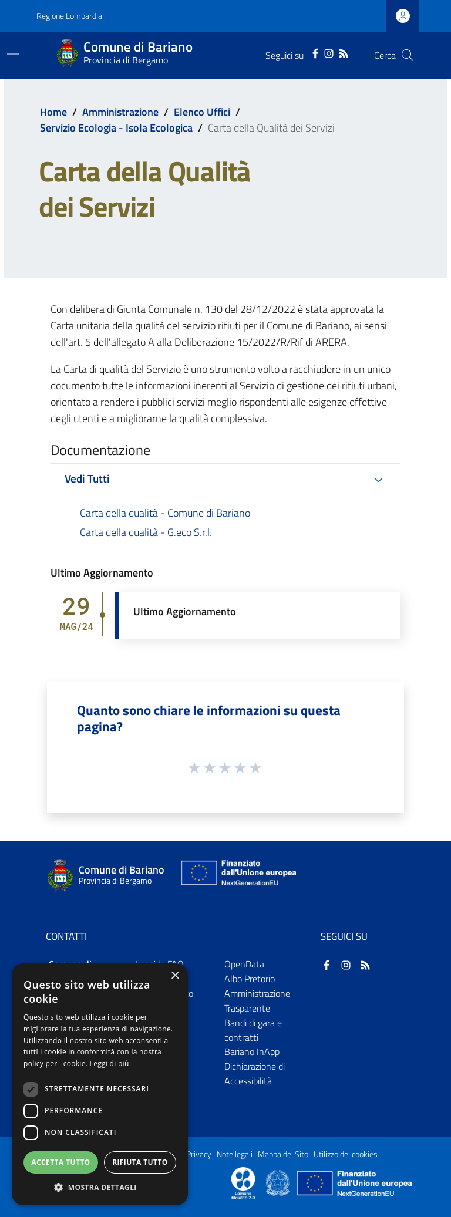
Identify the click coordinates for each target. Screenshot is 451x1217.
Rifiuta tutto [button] (140, 1162)
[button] (99, 1187)
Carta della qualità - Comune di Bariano (165, 513)
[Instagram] (329, 52)
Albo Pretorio (249, 979)
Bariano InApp (252, 1051)
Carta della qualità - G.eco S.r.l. (146, 532)
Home (53, 112)
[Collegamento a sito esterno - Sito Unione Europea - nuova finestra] (237, 875)
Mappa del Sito (283, 1154)
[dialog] (100, 1084)
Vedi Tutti (87, 478)
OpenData (244, 964)
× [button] (174, 976)
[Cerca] (407, 55)
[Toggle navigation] (13, 54)
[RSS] (343, 52)
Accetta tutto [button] (60, 1162)
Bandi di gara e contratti (253, 1030)
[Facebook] (315, 52)
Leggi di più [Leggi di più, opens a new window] (109, 1063)
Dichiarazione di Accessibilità (254, 1073)
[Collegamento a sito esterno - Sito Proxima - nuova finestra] (243, 1182)
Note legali (235, 1154)
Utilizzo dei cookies (346, 1154)
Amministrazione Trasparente (257, 1000)
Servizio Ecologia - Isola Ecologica (116, 128)
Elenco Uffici (202, 112)
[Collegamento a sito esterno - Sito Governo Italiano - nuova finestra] (278, 1182)
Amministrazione (120, 112)
